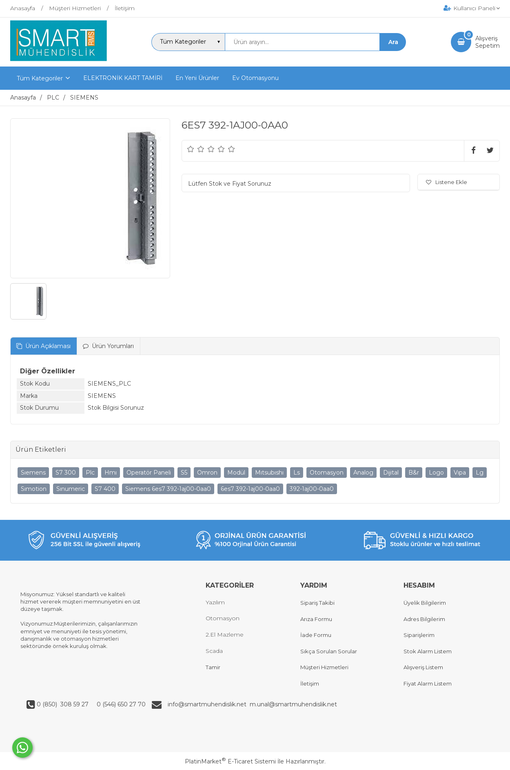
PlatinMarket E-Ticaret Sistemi (230, 761)
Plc (90, 472)
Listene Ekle (446, 182)
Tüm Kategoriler (40, 78)
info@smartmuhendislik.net (209, 704)
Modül (236, 472)
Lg (479, 472)
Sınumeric (70, 489)
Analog (363, 472)
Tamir (213, 667)
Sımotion (34, 489)
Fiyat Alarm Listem (428, 683)
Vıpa (460, 472)
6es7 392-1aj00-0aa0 (250, 489)
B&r (413, 472)
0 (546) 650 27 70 (120, 704)
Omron (207, 472)
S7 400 (105, 489)
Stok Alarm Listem (428, 651)
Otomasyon (327, 472)
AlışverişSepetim (487, 42)
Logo (436, 472)
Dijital (391, 472)
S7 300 (65, 472)
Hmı (110, 472)
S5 (184, 472)
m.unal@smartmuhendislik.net (293, 704)
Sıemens (33, 472)
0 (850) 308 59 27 (63, 704)
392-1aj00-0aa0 (312, 489)
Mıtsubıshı (269, 472)
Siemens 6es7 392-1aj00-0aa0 (168, 489)
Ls (296, 472)
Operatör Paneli (148, 472)
